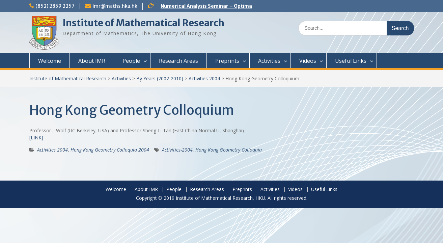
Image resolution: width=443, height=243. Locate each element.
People (131, 60)
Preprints (227, 60)
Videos (307, 60)
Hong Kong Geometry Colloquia (228, 149)
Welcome (49, 60)
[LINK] (36, 137)
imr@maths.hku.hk (114, 6)
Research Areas (178, 60)
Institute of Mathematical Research (143, 23)
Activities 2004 (204, 78)
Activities (269, 60)
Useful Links (350, 60)
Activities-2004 (177, 149)
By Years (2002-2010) (159, 78)
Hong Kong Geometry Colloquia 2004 (110, 149)
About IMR (91, 60)
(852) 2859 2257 (55, 6)
